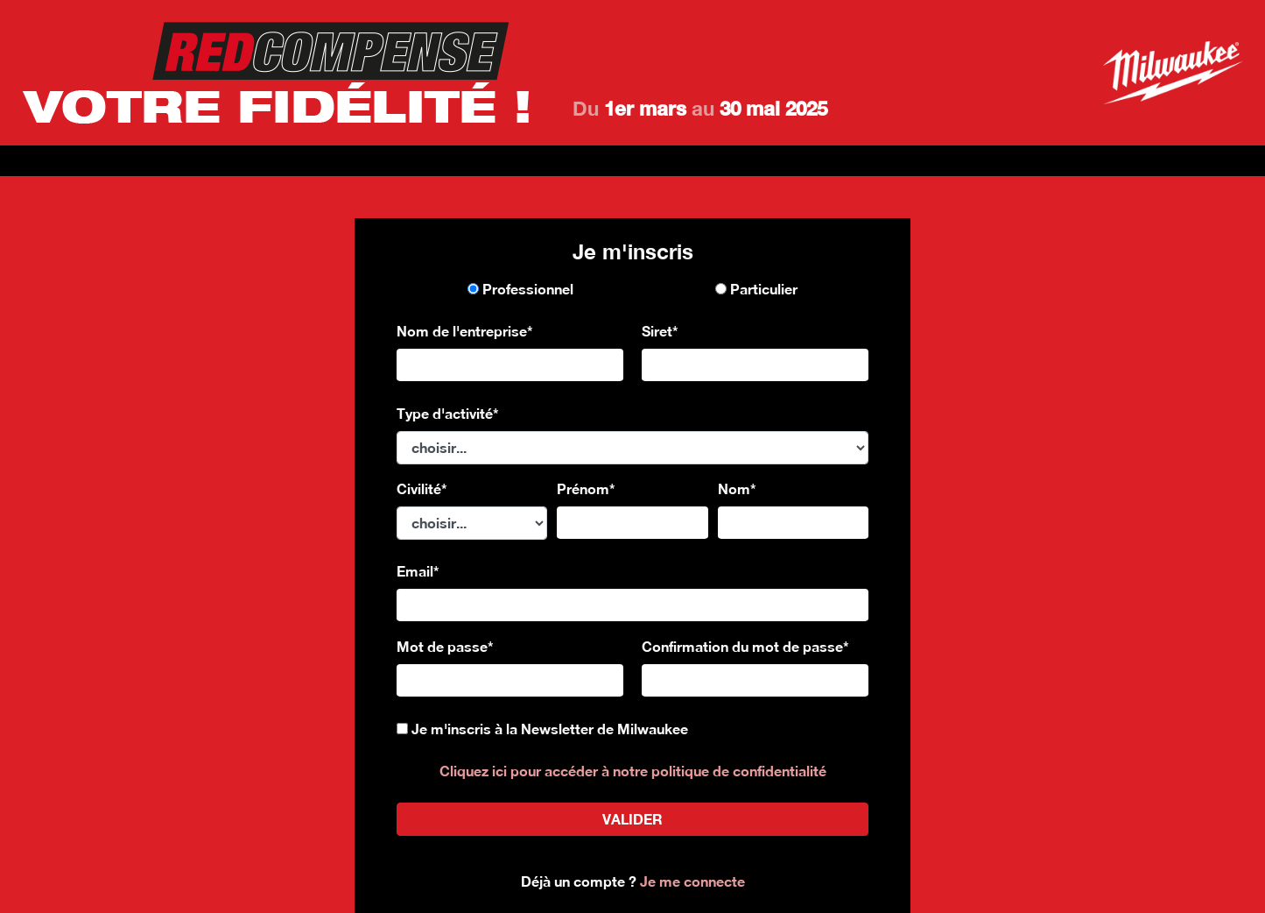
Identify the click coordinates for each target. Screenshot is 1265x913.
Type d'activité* (448, 413)
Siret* (660, 330)
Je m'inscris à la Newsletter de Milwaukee (549, 728)
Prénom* (586, 488)
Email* (418, 571)
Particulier (756, 288)
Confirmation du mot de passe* (745, 646)
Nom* (737, 488)
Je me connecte (692, 881)
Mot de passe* (445, 646)
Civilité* (422, 488)
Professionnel (520, 288)
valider (632, 818)
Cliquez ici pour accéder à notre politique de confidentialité (632, 770)
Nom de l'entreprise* (465, 330)
